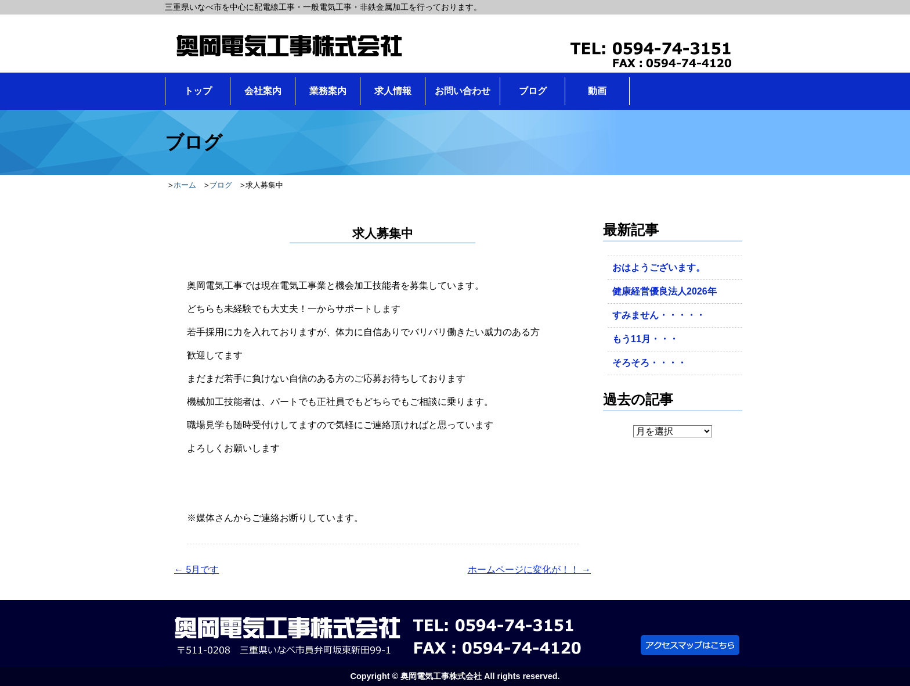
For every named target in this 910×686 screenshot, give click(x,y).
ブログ (533, 91)
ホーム (185, 185)
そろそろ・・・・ (649, 363)
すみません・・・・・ (658, 315)
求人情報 (392, 91)
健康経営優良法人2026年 (664, 291)
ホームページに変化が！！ (529, 569)
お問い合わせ (462, 91)
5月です (196, 569)
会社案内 (262, 91)
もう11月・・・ (645, 339)
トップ (198, 91)
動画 (597, 91)
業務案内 (327, 91)
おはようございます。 (658, 267)
